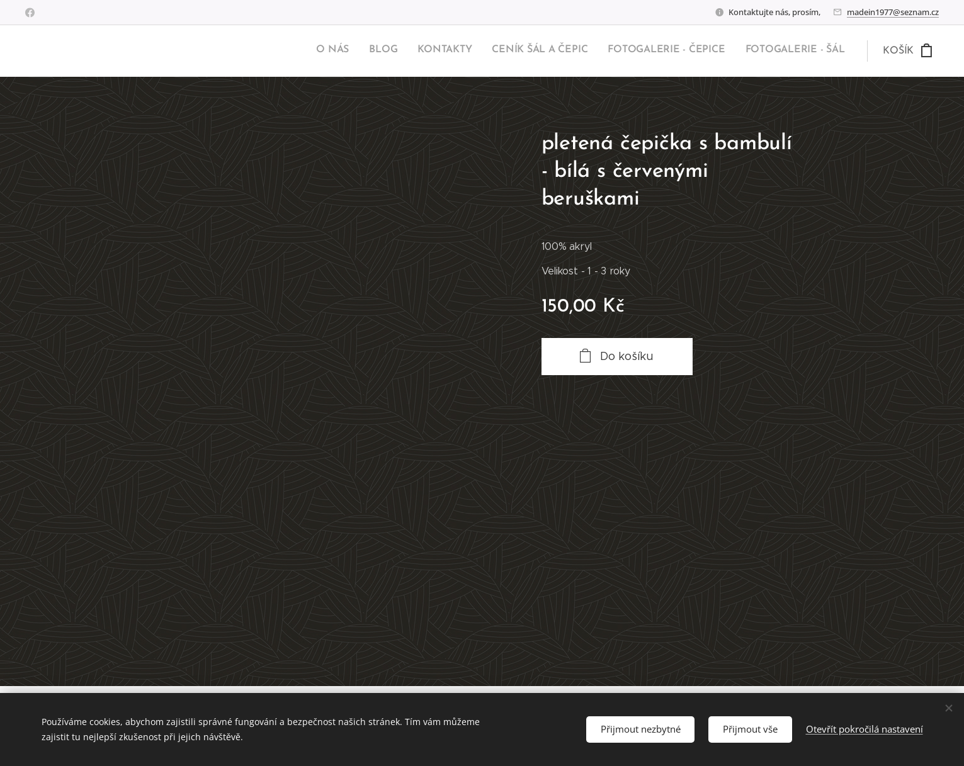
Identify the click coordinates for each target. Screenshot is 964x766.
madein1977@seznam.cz (893, 12)
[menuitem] (747, 51)
